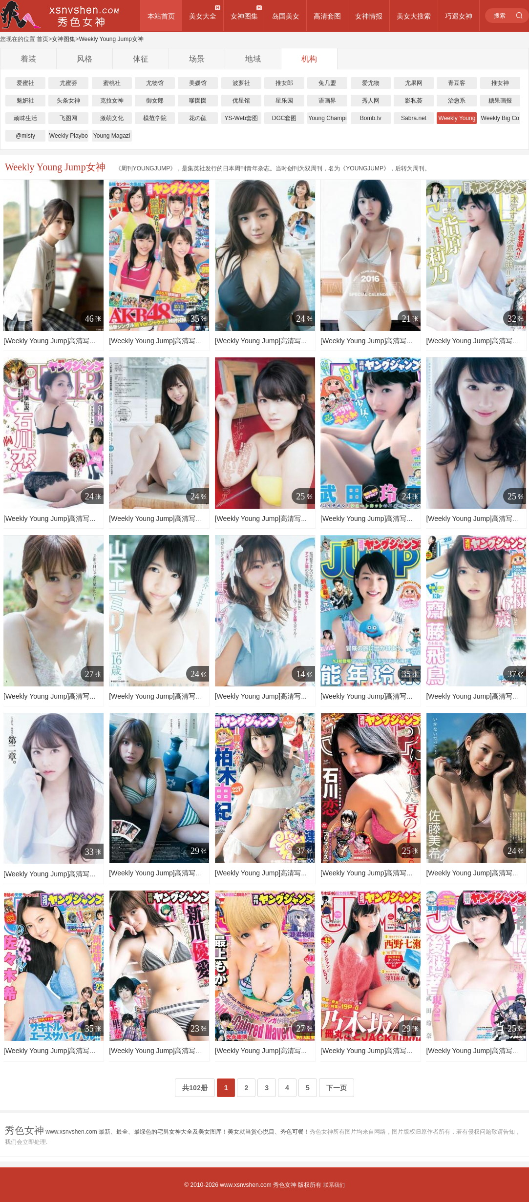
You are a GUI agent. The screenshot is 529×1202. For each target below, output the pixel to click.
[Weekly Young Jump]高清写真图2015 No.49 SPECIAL (86, 341)
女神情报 (368, 16)
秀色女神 (284, 1184)
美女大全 (202, 16)
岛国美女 (285, 16)
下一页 (336, 1088)
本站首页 (161, 16)
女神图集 (244, 16)
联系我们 (334, 1185)
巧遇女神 (458, 16)
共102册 (194, 1088)
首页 (42, 39)
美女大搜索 (414, 16)
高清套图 (327, 16)
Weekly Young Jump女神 (111, 39)
